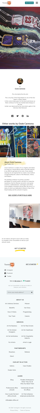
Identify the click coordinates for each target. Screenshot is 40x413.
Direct (12, 356)
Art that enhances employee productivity (27, 395)
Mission (27, 304)
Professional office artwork (12, 389)
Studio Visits (12, 370)
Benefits (12, 308)
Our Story (27, 308)
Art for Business (12, 326)
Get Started (29, 3)
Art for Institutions (12, 336)
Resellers (12, 352)
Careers (27, 316)
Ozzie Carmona (20, 89)
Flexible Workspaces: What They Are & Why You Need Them (27, 382)
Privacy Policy (14, 410)
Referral (27, 352)
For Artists (12, 342)
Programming (27, 312)
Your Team (12, 316)
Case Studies (27, 366)
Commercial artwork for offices (27, 389)
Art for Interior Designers (11, 331)
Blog (11, 380)
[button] (37, 2)
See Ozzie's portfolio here (20, 195)
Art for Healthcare (27, 330)
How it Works (12, 312)
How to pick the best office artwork (12, 395)
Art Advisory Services (12, 304)
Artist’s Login (27, 342)
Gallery (12, 366)
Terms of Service (25, 410)
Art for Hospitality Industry (27, 337)
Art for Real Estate (27, 326)
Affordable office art (12, 400)
